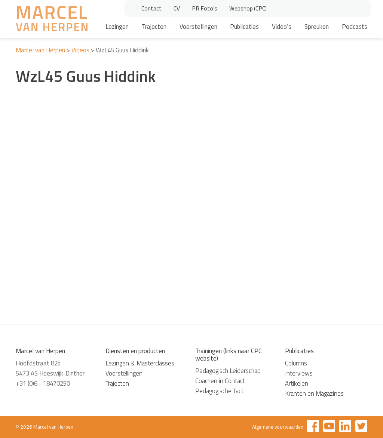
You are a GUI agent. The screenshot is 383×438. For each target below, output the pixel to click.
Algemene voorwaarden (277, 427)
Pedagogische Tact (219, 391)
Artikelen (296, 383)
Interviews (299, 373)
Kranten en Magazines (314, 393)
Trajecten (154, 26)
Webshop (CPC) (248, 8)
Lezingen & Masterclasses (139, 363)
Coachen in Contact (220, 381)
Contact (151, 8)
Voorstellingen (198, 26)
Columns (296, 363)
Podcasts (354, 26)
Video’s (281, 26)
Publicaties (244, 26)
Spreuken (316, 26)
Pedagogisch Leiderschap (228, 371)
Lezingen (117, 26)
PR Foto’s (204, 8)
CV (177, 8)
